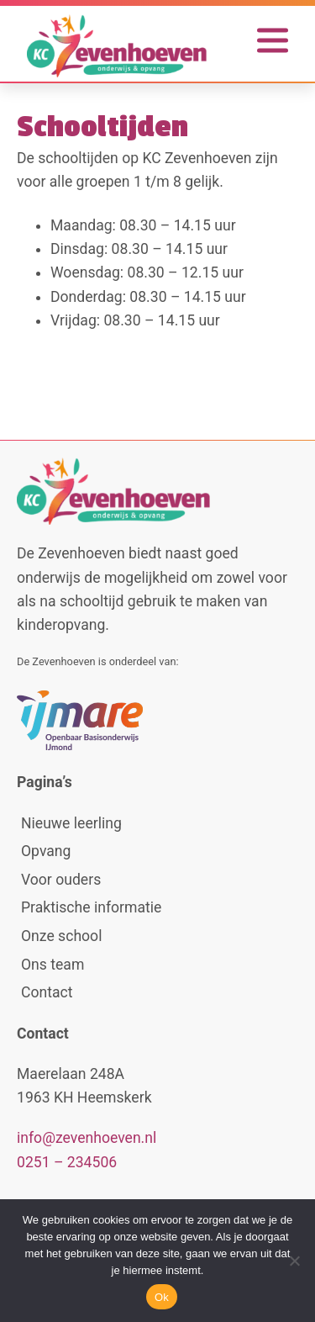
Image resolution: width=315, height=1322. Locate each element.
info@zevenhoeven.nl (86, 1137)
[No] (294, 1260)
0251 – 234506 (67, 1162)
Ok (162, 1297)
